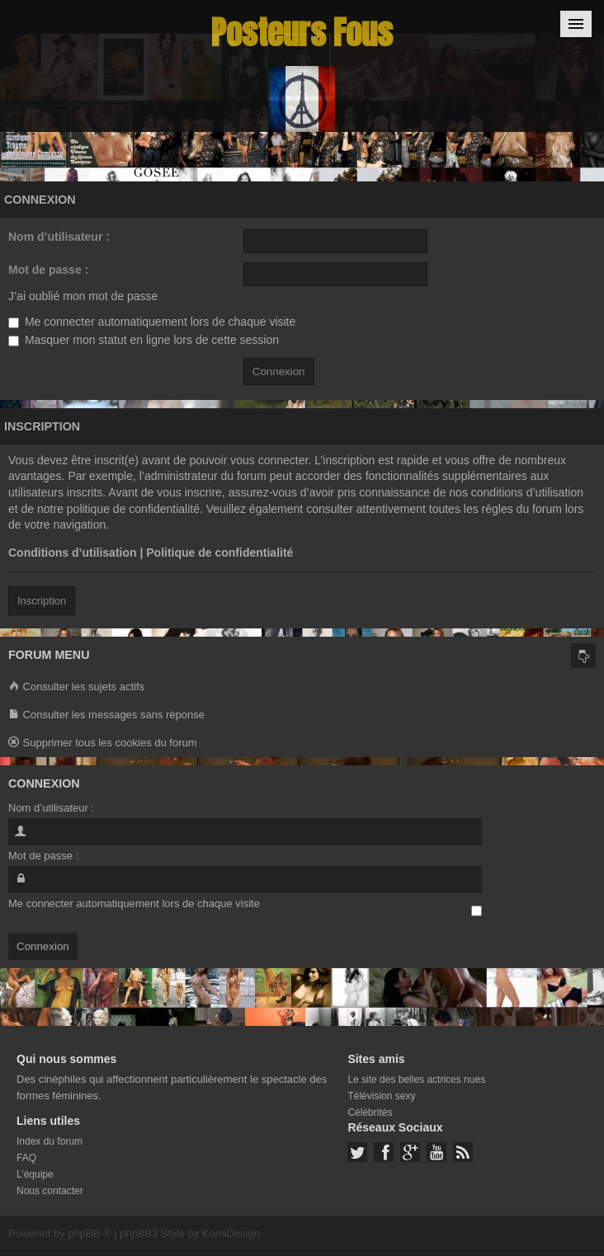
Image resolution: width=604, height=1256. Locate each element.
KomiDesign (231, 1233)
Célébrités (369, 1112)
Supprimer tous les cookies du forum (102, 743)
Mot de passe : (48, 269)
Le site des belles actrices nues (416, 1079)
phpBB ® (89, 1233)
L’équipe (35, 1174)
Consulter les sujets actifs (76, 687)
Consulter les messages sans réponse (106, 715)
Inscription (41, 601)
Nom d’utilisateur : (59, 236)
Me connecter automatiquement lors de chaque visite (151, 321)
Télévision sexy (381, 1096)
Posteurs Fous (302, 32)
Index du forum (50, 1141)
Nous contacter (50, 1191)
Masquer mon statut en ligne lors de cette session (143, 339)
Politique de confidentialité (219, 552)
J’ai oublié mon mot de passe (83, 296)
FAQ (26, 1158)
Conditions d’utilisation (72, 552)
